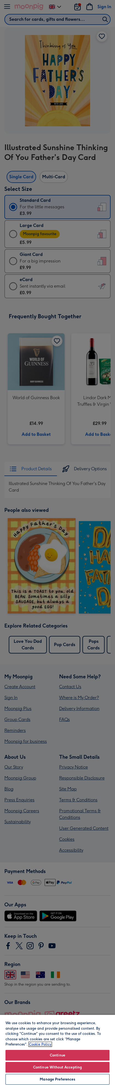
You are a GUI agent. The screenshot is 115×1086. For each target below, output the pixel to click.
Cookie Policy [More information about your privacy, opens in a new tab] (40, 1044)
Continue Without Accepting (57, 1067)
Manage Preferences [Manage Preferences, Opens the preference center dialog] (57, 1079)
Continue (57, 1055)
